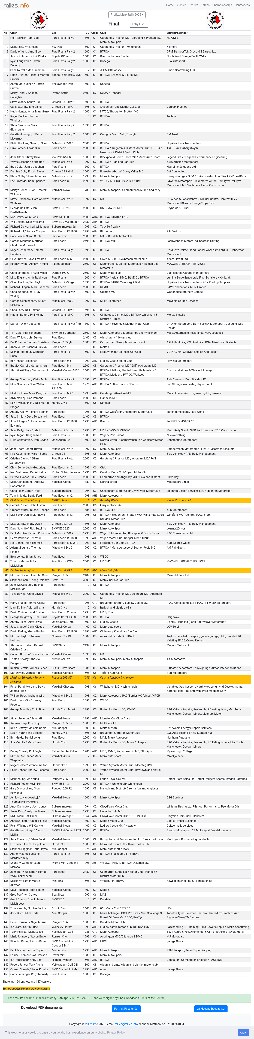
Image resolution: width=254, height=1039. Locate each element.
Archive (181, 5)
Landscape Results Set (211, 1008)
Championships (222, 5)
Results (193, 5)
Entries (205, 5)
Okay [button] (243, 1032)
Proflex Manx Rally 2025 (126, 14)
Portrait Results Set (126, 1008)
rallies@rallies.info (126, 1024)
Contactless (242, 5)
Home (170, 5)
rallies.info (91, 1024)
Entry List (138, 24)
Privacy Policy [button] (116, 1032)
